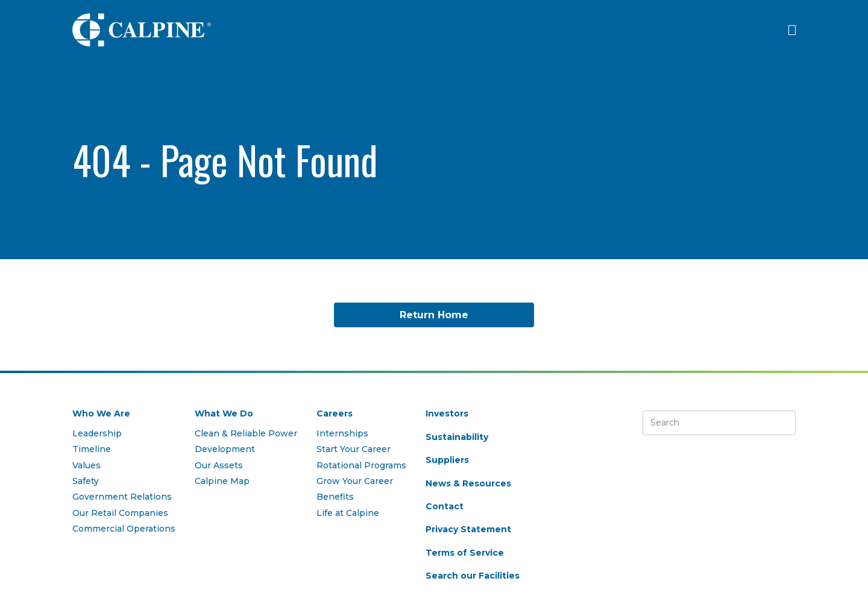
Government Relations (122, 496)
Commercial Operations (123, 528)
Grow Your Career (354, 481)
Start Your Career (353, 449)
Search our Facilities (473, 575)
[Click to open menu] (792, 30)
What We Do (224, 413)
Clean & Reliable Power (246, 433)
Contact (445, 506)
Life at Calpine (347, 513)
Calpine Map (222, 481)
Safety (85, 481)
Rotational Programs (361, 465)
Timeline (91, 449)
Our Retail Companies (120, 513)
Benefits (335, 496)
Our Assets (219, 465)
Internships (342, 433)
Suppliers (447, 459)
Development (225, 449)
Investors (447, 413)
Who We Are (101, 413)
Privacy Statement (468, 529)
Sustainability (457, 437)
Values (86, 465)
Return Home (434, 315)
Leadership (97, 433)
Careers (334, 413)
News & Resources (468, 483)
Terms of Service (465, 552)
